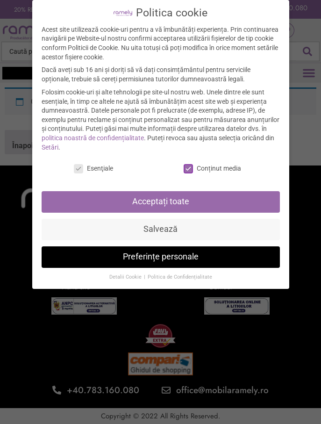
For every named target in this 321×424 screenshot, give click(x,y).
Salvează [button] (160, 224)
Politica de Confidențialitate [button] (180, 272)
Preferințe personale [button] (161, 252)
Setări (50, 142)
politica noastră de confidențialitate (93, 133)
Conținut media (212, 163)
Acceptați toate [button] (160, 196)
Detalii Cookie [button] (126, 272)
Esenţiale (93, 163)
